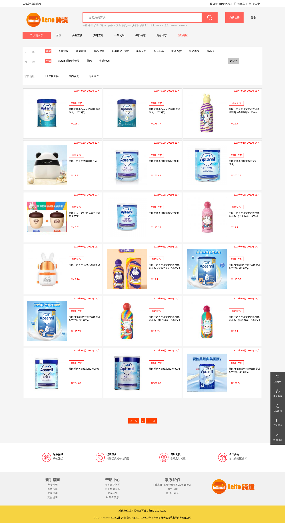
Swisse (173, 25)
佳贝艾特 (126, 25)
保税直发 (77, 35)
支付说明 (52, 497)
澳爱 (118, 25)
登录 (253, 17)
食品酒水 (194, 51)
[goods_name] (150, 17)
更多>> (233, 60)
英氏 (89, 60)
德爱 (85, 25)
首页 (58, 35)
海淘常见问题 (112, 484)
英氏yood (104, 60)
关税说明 (52, 493)
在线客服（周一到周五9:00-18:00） (172, 484)
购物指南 (52, 488)
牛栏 (90, 25)
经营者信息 (112, 497)
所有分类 (36, 35)
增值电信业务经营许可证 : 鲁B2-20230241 (142, 510)
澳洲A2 (111, 25)
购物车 (239, 3)
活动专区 (183, 35)
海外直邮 (98, 35)
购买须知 (112, 493)
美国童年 (144, 25)
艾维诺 (135, 25)
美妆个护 (141, 51)
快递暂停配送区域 (220, 3)
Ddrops (159, 25)
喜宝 (152, 25)
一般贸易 (119, 35)
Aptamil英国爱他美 (68, 60)
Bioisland (183, 25)
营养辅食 (81, 51)
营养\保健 (99, 51)
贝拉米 (103, 25)
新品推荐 (161, 35)
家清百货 (176, 51)
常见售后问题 (112, 488)
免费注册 (234, 17)
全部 (48, 51)
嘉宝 (166, 25)
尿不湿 (210, 51)
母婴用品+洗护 (120, 51)
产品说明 (52, 484)
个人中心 (255, 3)
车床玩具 (159, 51)
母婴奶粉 (63, 51)
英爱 (96, 25)
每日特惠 (140, 35)
